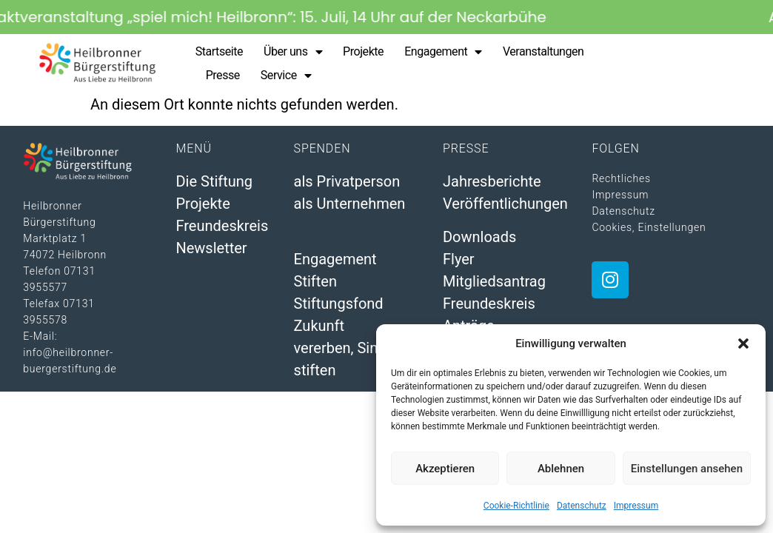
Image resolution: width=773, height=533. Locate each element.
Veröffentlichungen (505, 203)
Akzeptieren (445, 468)
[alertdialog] (386, 17)
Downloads (479, 237)
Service (286, 75)
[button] (743, 343)
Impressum (636, 505)
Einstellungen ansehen (687, 468)
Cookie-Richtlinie (516, 505)
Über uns (293, 52)
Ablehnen (561, 468)
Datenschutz (581, 505)
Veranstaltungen (543, 51)
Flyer (459, 259)
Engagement (443, 52)
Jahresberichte (492, 181)
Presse (223, 75)
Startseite (219, 51)
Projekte (363, 51)
